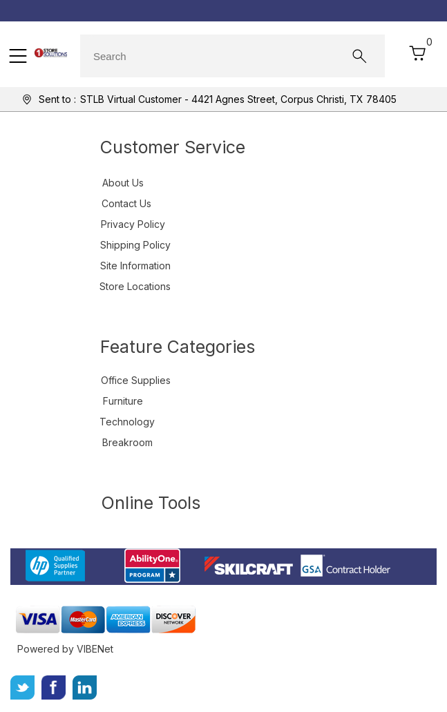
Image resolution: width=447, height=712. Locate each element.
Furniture (123, 401)
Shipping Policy (135, 245)
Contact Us (126, 203)
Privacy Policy (133, 224)
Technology (127, 421)
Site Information (135, 265)
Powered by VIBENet (65, 649)
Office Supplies (136, 380)
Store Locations (135, 286)
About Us (123, 183)
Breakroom (127, 442)
